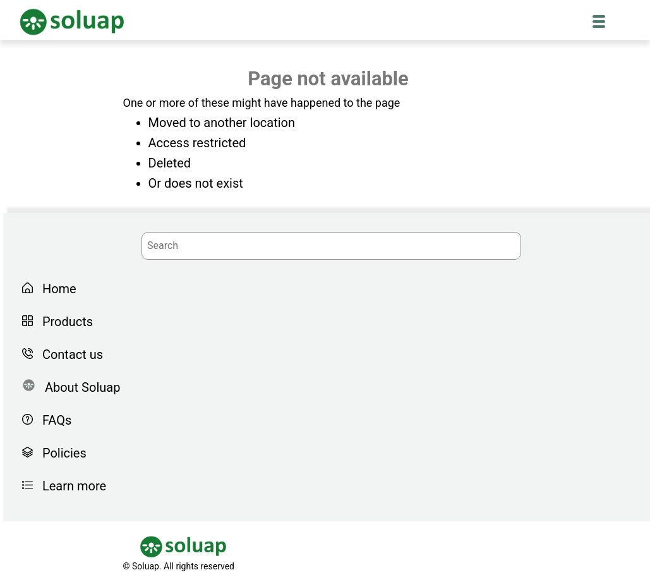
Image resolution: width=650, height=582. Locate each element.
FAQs (53, 420)
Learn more (71, 486)
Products (64, 321)
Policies (61, 453)
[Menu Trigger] (599, 21)
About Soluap (79, 387)
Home (56, 288)
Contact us (69, 354)
